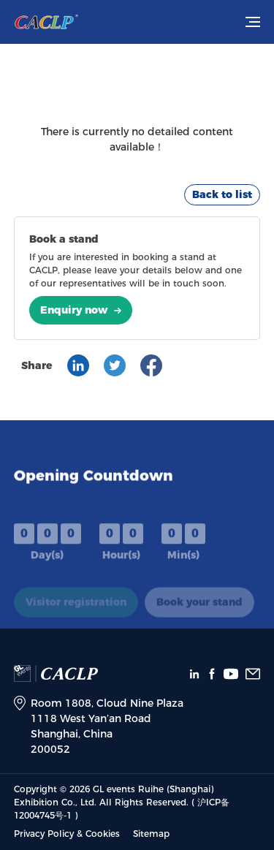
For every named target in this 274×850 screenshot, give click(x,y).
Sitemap (151, 833)
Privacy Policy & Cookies (67, 833)
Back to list (222, 194)
